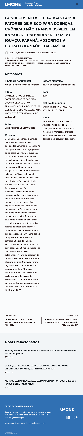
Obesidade (60, 135)
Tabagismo (70, 139)
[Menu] (77, 4)
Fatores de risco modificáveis (57, 121)
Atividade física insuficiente (56, 125)
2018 (45, 95)
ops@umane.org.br (16, 418)
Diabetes (47, 132)
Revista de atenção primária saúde (41, 53)
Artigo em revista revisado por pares (22, 84)
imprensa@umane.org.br (36, 423)
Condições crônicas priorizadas (57, 128)
